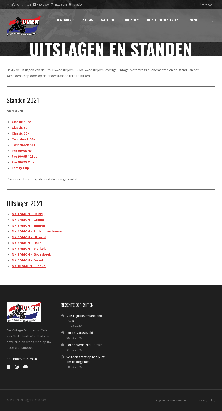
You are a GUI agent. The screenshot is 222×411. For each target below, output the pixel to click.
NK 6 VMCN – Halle (26, 243)
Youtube (76, 4)
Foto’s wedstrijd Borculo (84, 345)
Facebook (41, 4)
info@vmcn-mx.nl (19, 4)
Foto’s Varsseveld (79, 332)
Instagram (59, 4)
